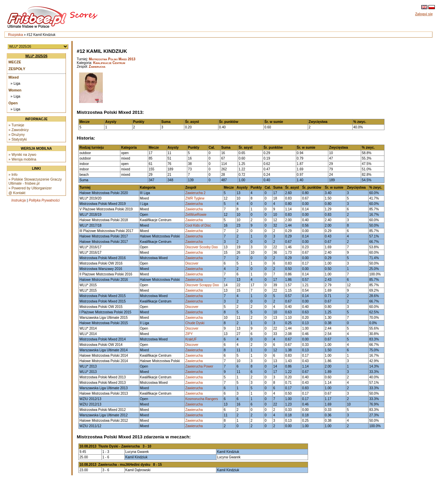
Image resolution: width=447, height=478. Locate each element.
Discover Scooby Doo (201, 247)
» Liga (15, 83)
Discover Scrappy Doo (202, 285)
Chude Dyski (195, 323)
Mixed (13, 77)
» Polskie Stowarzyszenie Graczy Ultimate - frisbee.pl (35, 181)
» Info (13, 174)
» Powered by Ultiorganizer (30, 188)
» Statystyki (17, 139)
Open (13, 103)
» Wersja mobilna (22, 159)
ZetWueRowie (196, 214)
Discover (191, 263)
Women (14, 90)
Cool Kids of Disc (198, 225)
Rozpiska (15, 35)
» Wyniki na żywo (22, 154)
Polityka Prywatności (44, 200)
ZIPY (189, 334)
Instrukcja (18, 200)
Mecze (14, 62)
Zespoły (16, 69)
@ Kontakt (16, 193)
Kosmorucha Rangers (201, 399)
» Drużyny (16, 134)
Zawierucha (97, 66)
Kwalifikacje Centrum (109, 63)
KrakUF (191, 339)
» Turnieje (16, 125)
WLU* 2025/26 (36, 56)
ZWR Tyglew (195, 198)
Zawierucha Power (199, 366)
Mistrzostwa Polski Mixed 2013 (112, 59)
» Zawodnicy (18, 130)
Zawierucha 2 (195, 193)
